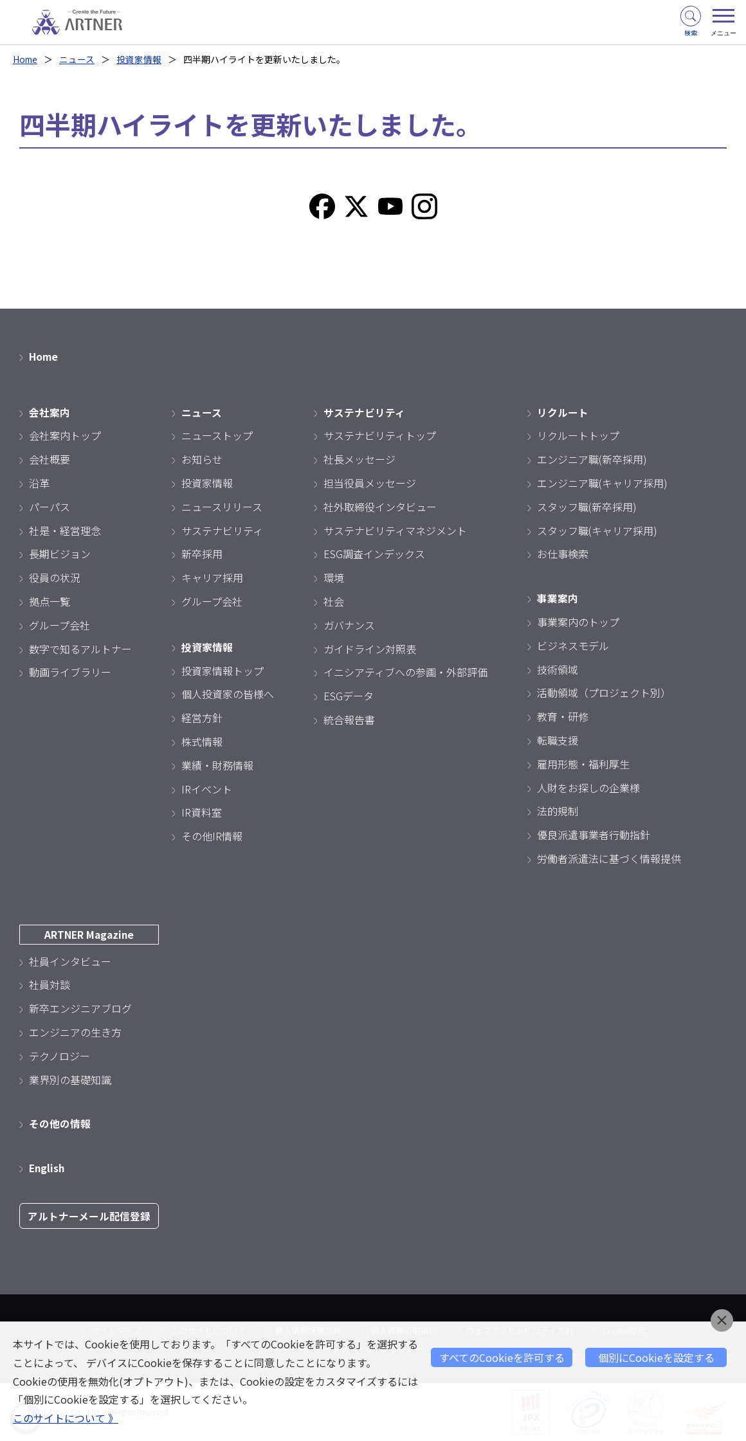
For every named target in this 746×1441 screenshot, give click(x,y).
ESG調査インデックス (374, 553)
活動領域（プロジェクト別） (604, 692)
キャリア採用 (212, 577)
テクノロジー (59, 1056)
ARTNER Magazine (89, 934)
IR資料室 (201, 812)
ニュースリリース (221, 506)
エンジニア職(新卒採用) (592, 459)
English (47, 1167)
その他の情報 (60, 1123)
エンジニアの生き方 (75, 1032)
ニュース (78, 59)
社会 (333, 601)
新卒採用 (202, 553)
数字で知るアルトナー (80, 648)
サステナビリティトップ (379, 435)
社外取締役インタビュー (380, 506)
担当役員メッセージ (369, 483)
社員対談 (49, 984)
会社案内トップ (65, 435)
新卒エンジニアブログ (80, 1008)
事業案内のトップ (578, 622)
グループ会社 (59, 625)
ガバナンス (349, 625)
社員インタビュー (70, 960)
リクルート (562, 411)
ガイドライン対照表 (369, 648)
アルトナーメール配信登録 (89, 1216)
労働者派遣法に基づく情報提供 (609, 858)
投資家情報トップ (222, 670)
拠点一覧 (49, 601)
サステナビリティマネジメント (395, 530)
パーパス (49, 506)
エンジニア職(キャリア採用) (602, 483)
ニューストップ (217, 435)
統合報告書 (349, 719)
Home (26, 59)
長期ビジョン (60, 553)
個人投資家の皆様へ (227, 694)
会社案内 (49, 411)
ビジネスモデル (573, 645)
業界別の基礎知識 (70, 1079)
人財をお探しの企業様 (588, 787)
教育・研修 (562, 716)
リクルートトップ (578, 435)
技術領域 (557, 668)
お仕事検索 (562, 553)
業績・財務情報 (217, 765)
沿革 (39, 483)
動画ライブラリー (70, 672)
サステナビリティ (222, 530)
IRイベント (206, 788)
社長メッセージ (359, 459)
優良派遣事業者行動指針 (593, 834)
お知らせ (202, 459)
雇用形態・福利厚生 (583, 764)
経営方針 (202, 717)
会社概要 (49, 459)
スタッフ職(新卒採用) (587, 506)
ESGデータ (348, 695)
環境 (333, 577)
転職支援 (557, 740)
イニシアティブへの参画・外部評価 (405, 672)
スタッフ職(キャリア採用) (597, 530)
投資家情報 (140, 59)
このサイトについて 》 (65, 1418)
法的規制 (557, 811)
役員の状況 (54, 577)
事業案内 (557, 598)
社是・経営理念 (65, 530)
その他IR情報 (211, 836)
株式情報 (202, 741)
